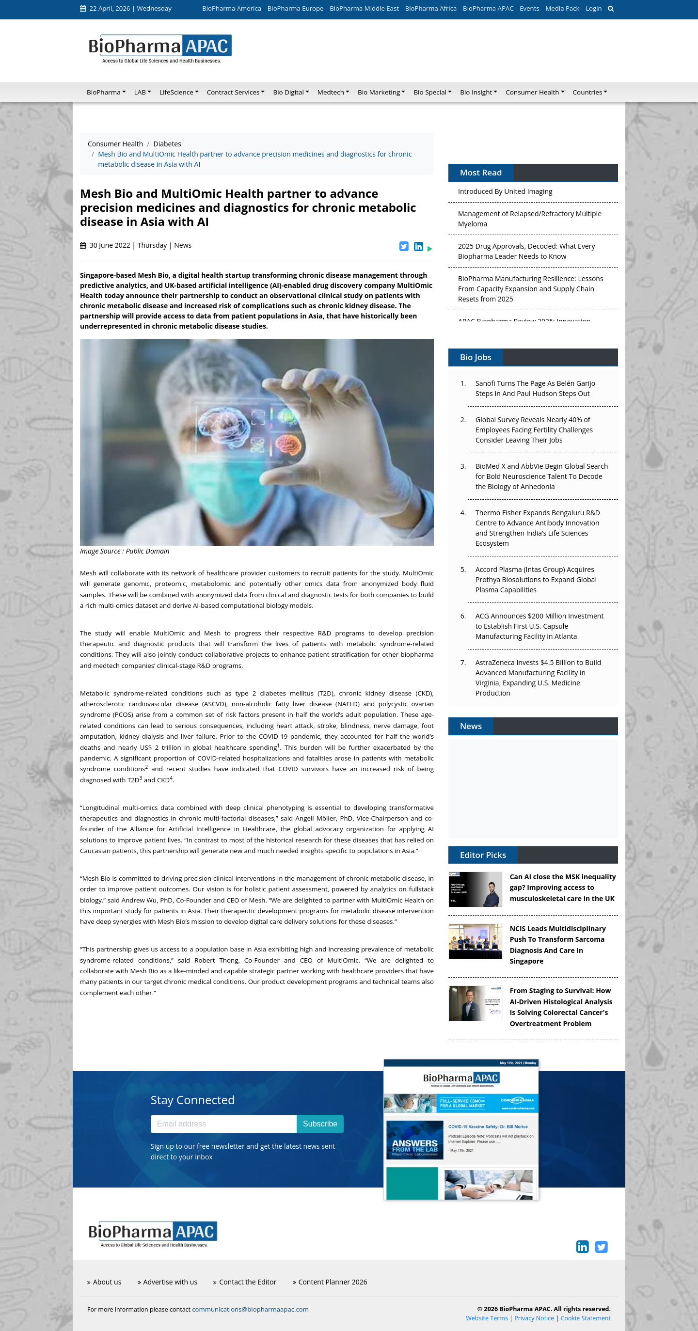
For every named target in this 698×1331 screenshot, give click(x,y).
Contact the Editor (244, 1281)
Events (529, 8)
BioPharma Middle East (364, 8)
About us (104, 1281)
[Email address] (224, 1124)
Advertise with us (168, 1281)
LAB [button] (140, 92)
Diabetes (167, 143)
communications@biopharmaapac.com (250, 1309)
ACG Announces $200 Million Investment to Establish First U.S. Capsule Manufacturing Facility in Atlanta (539, 626)
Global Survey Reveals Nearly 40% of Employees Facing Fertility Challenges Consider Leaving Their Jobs (534, 429)
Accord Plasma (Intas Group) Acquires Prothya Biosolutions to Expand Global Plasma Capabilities (536, 579)
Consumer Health (115, 143)
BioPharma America (231, 8)
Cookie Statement (586, 1318)
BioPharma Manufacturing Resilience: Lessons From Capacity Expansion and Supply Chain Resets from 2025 (530, 290)
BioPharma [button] (104, 92)
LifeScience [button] (176, 92)
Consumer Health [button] (532, 92)
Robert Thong (216, 960)
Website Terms (487, 1318)
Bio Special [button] (429, 92)
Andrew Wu (139, 900)
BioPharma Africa (431, 8)
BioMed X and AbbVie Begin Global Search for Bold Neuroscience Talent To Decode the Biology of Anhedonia (542, 476)
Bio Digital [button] (288, 92)
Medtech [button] (330, 92)
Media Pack (562, 8)
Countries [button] (588, 92)
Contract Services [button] (233, 92)
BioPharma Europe (296, 8)
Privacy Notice (534, 1318)
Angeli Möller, (317, 818)
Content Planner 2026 (330, 1281)
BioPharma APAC (488, 8)
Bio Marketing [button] (379, 92)
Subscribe (320, 1124)
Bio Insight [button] (476, 92)
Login (594, 8)
